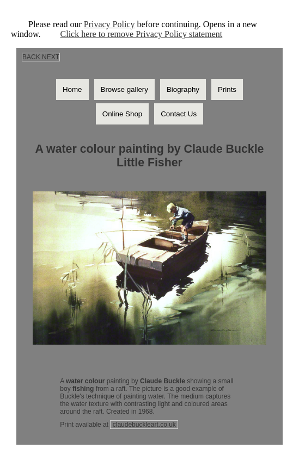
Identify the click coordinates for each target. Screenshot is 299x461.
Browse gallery (124, 89)
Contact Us (179, 114)
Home (72, 89)
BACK (31, 57)
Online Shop (122, 114)
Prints (227, 89)
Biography (183, 89)
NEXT (50, 57)
